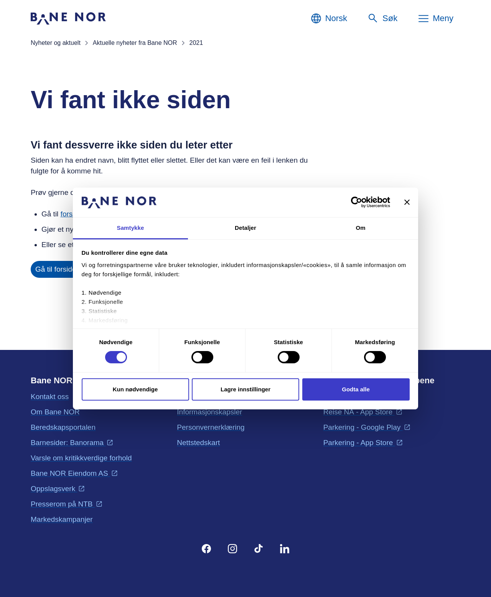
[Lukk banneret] (407, 202)
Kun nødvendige (135, 389)
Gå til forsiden (57, 269)
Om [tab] (360, 227)
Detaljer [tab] (245, 227)
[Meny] (435, 18)
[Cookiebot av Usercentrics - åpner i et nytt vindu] (356, 202)
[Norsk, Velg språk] (328, 18)
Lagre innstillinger (245, 389)
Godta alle (356, 389)
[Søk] (382, 18)
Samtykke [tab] (130, 227)
